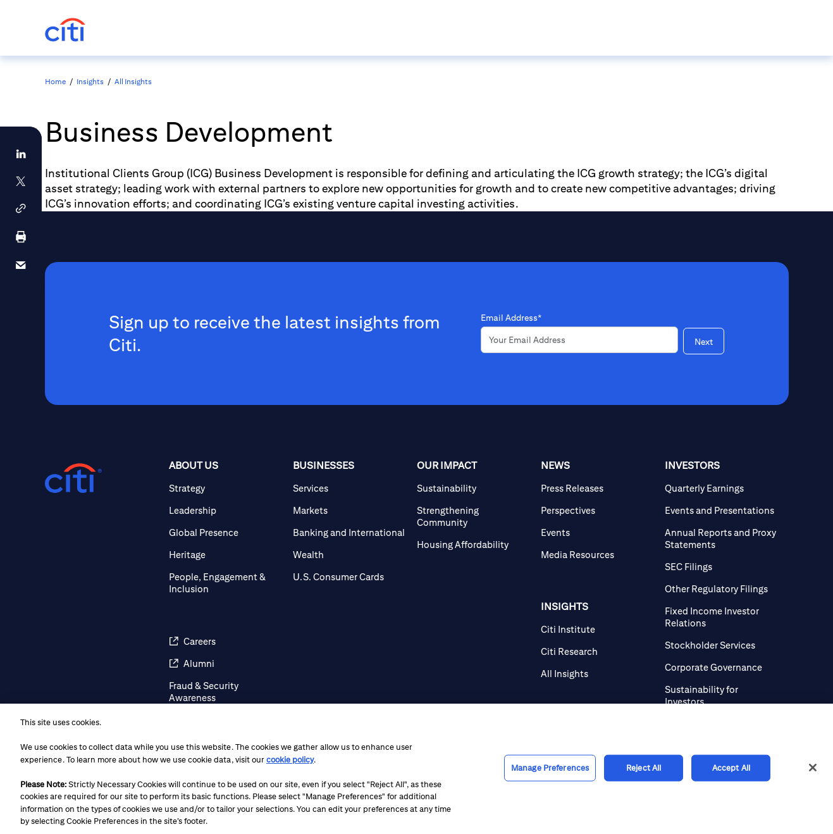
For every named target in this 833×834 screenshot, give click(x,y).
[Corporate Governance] (722, 667)
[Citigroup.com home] (73, 478)
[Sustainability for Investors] (722, 695)
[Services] (350, 488)
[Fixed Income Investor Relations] (722, 617)
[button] (21, 208)
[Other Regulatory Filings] (722, 589)
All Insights (133, 81)
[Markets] (350, 510)
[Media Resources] (598, 555)
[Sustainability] (474, 488)
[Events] (598, 532)
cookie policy (290, 759)
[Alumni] (226, 663)
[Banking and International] (350, 532)
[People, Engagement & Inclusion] (226, 583)
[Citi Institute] (598, 629)
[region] (416, 769)
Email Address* (511, 318)
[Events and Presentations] (722, 510)
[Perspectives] (598, 510)
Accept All (731, 768)
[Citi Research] (598, 651)
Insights (90, 81)
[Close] (813, 767)
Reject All (643, 768)
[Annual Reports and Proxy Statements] (722, 538)
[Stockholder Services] (722, 645)
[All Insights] (598, 674)
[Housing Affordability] (474, 544)
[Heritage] (226, 555)
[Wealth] (350, 555)
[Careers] (226, 641)
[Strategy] (226, 488)
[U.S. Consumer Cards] (350, 577)
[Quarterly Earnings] (722, 488)
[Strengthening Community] (474, 516)
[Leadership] (226, 510)
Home (55, 81)
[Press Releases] (598, 488)
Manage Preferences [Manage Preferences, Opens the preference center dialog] (550, 768)
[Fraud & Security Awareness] (226, 692)
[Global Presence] (226, 532)
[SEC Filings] (722, 567)
